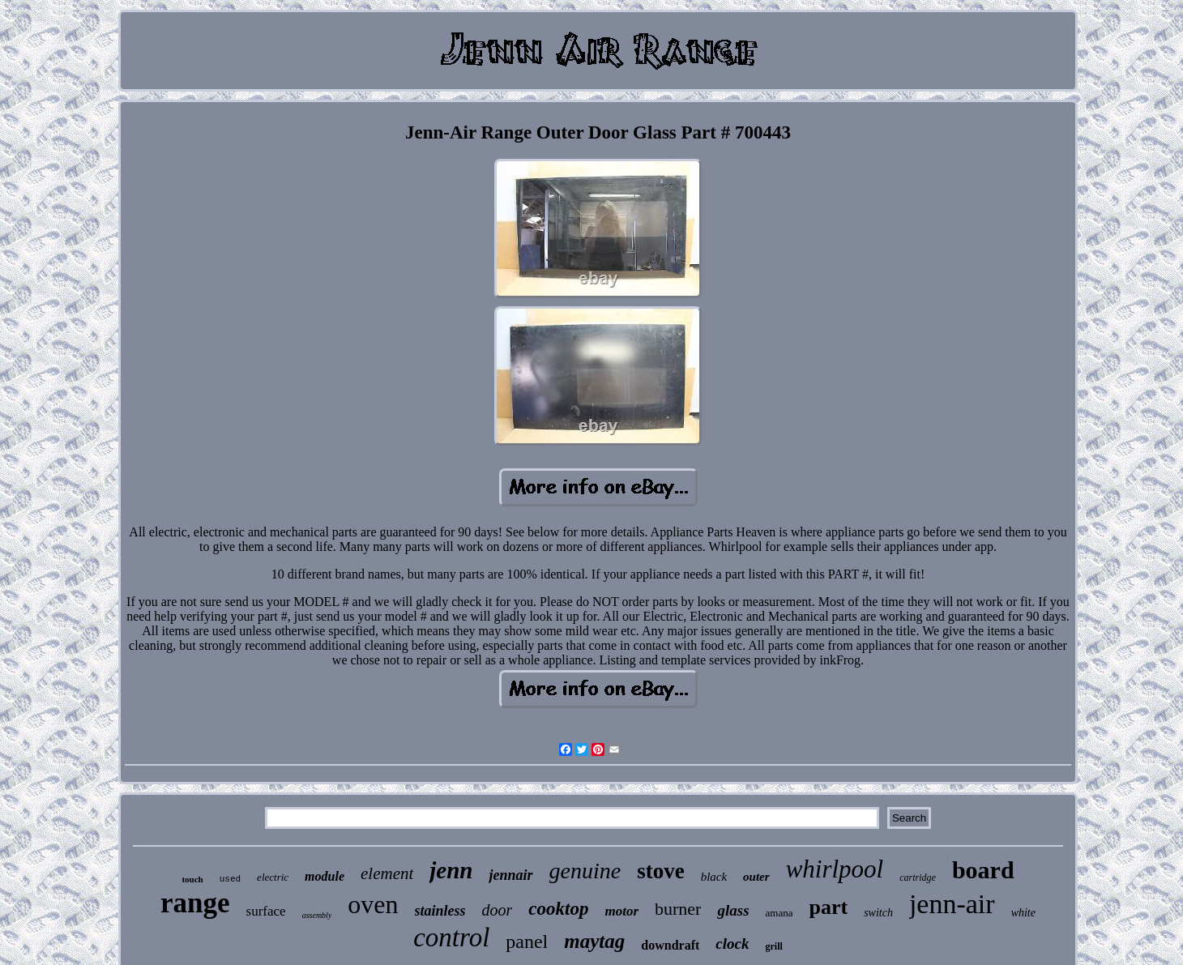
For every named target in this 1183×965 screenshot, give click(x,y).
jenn (450, 870)
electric (272, 877)
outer (756, 876)
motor (621, 911)
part (828, 907)
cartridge (917, 877)
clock (732, 943)
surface (266, 911)
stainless (440, 911)
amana (779, 913)
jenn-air (952, 904)
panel (527, 941)
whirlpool (835, 869)
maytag (594, 941)
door (497, 910)
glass (733, 910)
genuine (585, 870)
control (451, 937)
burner (678, 909)
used (230, 879)
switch (878, 913)
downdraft (670, 945)
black (714, 876)
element (387, 873)
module (324, 876)
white (1023, 913)
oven (373, 904)
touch (192, 879)
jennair (510, 875)
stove (660, 871)
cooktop (558, 909)
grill (773, 946)
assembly (317, 915)
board (983, 869)
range (195, 903)
